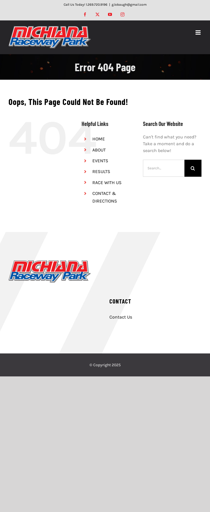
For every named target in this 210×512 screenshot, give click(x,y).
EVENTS (100, 160)
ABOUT (99, 150)
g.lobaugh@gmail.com (129, 5)
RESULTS (101, 171)
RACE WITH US (107, 182)
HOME (98, 139)
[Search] (192, 168)
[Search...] (163, 168)
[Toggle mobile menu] (198, 32)
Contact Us (120, 317)
